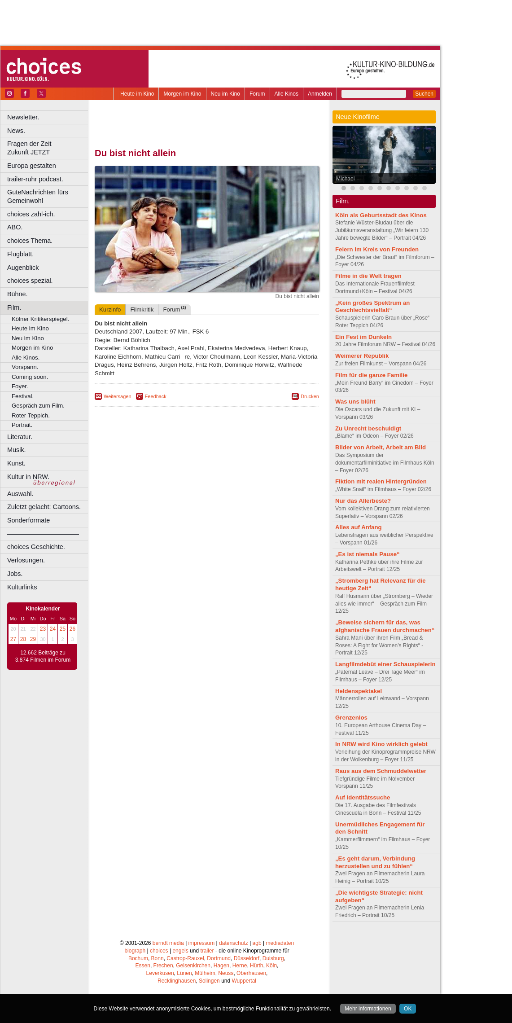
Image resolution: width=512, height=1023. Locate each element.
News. (16, 130)
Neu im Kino (225, 94)
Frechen (163, 965)
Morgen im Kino (182, 94)
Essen (143, 965)
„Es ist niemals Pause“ (367, 554)
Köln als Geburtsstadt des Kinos (381, 215)
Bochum (138, 958)
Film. (14, 307)
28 (23, 639)
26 (72, 629)
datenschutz (233, 943)
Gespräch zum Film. (38, 405)
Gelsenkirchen (193, 965)
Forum (257, 94)
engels (180, 951)
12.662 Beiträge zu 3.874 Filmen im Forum (42, 656)
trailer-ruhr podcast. (35, 179)
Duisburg (273, 958)
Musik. (16, 449)
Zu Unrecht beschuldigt (368, 428)
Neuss (225, 973)
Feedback (155, 396)
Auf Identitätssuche (362, 797)
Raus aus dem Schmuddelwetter (380, 771)
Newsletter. (23, 117)
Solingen (209, 981)
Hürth (256, 965)
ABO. (14, 227)
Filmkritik (141, 309)
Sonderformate (28, 520)
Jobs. (14, 573)
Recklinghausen (177, 981)
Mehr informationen (368, 1008)
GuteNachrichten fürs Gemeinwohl (37, 196)
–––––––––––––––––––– (43, 533)
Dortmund (219, 958)
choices (159, 951)
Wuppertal (244, 981)
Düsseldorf (246, 958)
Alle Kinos (286, 94)
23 (43, 629)
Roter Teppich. (31, 415)
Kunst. (16, 463)
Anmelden (320, 94)
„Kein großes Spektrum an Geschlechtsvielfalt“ (372, 306)
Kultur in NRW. (28, 476)
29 (33, 639)
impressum (201, 943)
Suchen (424, 94)
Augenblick (23, 267)
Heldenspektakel (358, 691)
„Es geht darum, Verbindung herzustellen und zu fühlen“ (375, 862)
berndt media (168, 943)
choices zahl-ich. (31, 214)
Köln (271, 965)
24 (53, 629)
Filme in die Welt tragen (368, 275)
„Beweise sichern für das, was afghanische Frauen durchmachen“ (384, 626)
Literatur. (19, 436)
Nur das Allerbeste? (363, 500)
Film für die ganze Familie (371, 375)
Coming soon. (30, 376)
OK (407, 1008)
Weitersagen (117, 396)
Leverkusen (160, 973)
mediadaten (280, 943)
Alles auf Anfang (358, 527)
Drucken (310, 396)
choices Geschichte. (36, 546)
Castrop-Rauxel (185, 958)
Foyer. (20, 386)
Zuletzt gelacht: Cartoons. (44, 506)
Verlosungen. (26, 560)
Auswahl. (20, 493)
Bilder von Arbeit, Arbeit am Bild (380, 447)
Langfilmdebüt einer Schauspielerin (385, 664)
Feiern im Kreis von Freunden (377, 249)
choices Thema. (30, 240)
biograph (134, 951)
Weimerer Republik (362, 355)
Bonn (157, 958)
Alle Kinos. (25, 357)
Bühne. (17, 294)
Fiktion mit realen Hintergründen (381, 481)
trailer (207, 951)
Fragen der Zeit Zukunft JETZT (48, 148)
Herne (239, 965)
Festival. (23, 396)
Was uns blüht (355, 401)
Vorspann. (25, 367)
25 (63, 629)
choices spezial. (30, 280)
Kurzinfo (110, 309)
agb (257, 943)
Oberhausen (251, 973)
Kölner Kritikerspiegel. (40, 319)
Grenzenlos (351, 717)
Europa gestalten (31, 165)
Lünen (184, 973)
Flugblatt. (20, 254)
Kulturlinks (22, 587)
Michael (345, 179)
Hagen (221, 965)
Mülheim (205, 973)
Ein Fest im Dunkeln (363, 337)
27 (13, 639)
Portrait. (22, 424)
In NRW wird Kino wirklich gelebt (381, 744)
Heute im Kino (137, 94)
